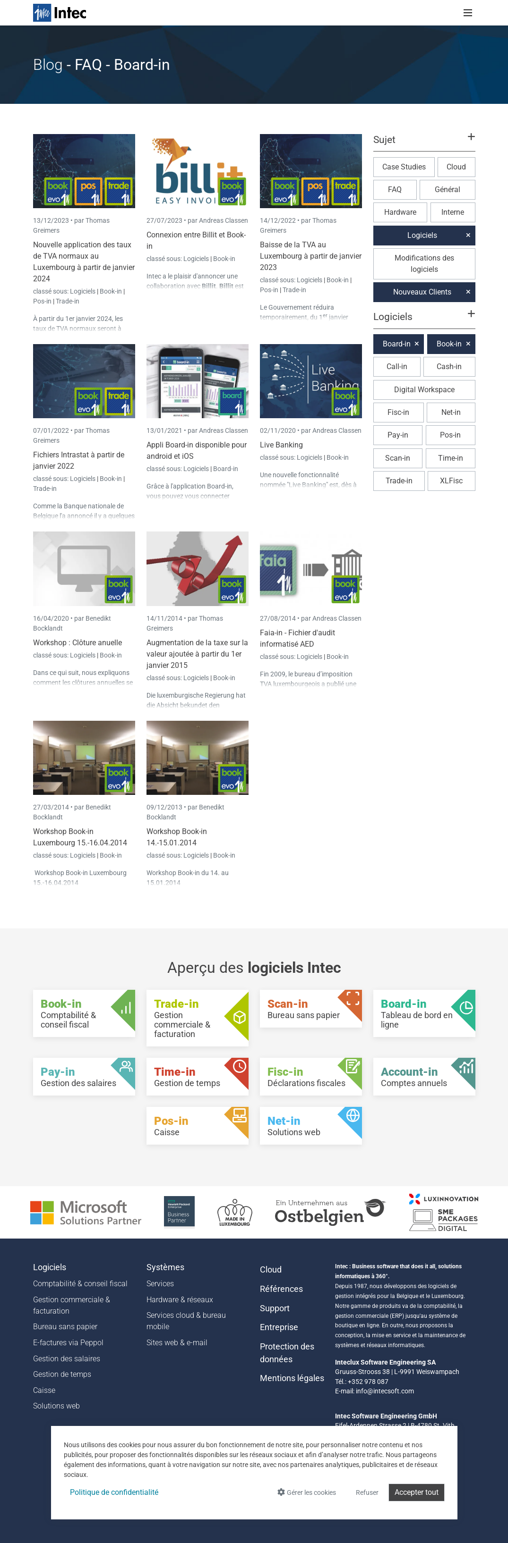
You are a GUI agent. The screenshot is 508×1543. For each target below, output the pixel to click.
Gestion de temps (62, 1374)
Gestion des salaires (66, 1358)
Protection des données (287, 1353)
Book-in (111, 291)
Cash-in (449, 366)
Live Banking (281, 444)
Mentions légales (292, 1378)
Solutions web (56, 1405)
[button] (423, 144)
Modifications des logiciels (424, 263)
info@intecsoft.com (385, 1391)
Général (447, 189)
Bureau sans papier (65, 1326)
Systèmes (165, 1267)
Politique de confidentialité (114, 1492)
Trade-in (67, 301)
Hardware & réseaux (179, 1299)
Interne (452, 212)
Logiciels (83, 291)
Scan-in (397, 458)
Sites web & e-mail (176, 1342)
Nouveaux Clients (422, 291)
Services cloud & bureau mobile (186, 1321)
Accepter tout (417, 1492)
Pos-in (42, 301)
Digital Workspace (424, 389)
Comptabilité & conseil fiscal (80, 1283)
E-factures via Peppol (68, 1342)
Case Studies (404, 166)
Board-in (225, 468)
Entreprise (279, 1327)
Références (281, 1289)
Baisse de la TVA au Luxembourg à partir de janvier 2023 (311, 256)
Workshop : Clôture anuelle (77, 642)
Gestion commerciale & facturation (71, 1305)
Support (275, 1308)
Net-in (451, 412)
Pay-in (397, 434)
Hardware (400, 212)
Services (160, 1283)
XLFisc (451, 480)
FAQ (395, 189)
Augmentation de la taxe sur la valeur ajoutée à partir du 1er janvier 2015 (197, 654)
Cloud (456, 166)
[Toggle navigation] (467, 12)
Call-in (397, 366)
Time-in (450, 458)
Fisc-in (398, 412)
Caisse (44, 1390)
